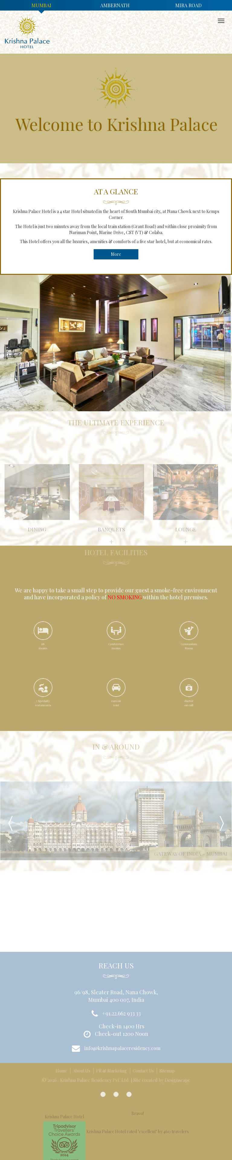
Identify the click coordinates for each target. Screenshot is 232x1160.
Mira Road (188, 5)
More (116, 254)
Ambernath (115, 5)
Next (221, 823)
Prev (10, 823)
